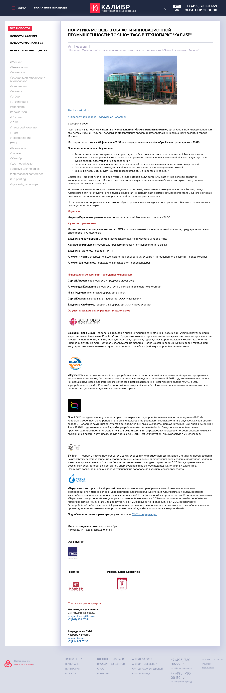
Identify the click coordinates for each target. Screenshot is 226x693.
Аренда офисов (142, 659)
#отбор (15, 96)
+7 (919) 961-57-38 (78, 641)
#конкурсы (17, 72)
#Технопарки (19, 67)
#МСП (14, 143)
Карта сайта (208, 667)
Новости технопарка (26, 43)
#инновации (18, 86)
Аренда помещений (144, 664)
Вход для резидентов (111, 664)
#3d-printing (18, 179)
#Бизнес (16, 153)
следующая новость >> (113, 117)
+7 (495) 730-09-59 (202, 6)
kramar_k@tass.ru (78, 638)
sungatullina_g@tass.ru (81, 616)
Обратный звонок (201, 10)
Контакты (103, 673)
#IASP (14, 122)
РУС (177, 6)
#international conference (26, 174)
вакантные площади (50, 7)
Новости (81, 46)
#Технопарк (18, 148)
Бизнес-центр (73, 659)
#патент (15, 132)
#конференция (20, 138)
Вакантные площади (110, 659)
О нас (100, 668)
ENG (177, 9)
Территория (72, 668)
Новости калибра (24, 36)
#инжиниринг (19, 101)
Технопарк (71, 664)
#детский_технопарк (24, 184)
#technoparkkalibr (21, 163)
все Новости (20, 28)
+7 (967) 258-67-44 (78, 619)
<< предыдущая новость (82, 117)
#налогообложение (23, 127)
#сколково (17, 107)
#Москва (16, 62)
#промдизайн (19, 112)
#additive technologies (24, 169)
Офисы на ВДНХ (142, 673)
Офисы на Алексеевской (147, 668)
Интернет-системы (24, 664)
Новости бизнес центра (28, 50)
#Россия (16, 117)
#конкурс (16, 91)
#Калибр (16, 158)
